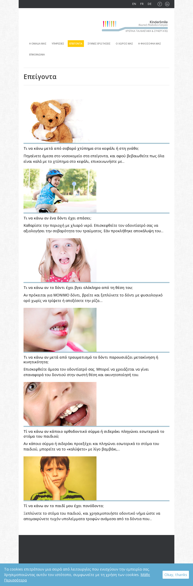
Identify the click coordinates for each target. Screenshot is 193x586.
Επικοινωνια (37, 54)
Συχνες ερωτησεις (99, 43)
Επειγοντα (75, 43)
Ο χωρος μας (124, 43)
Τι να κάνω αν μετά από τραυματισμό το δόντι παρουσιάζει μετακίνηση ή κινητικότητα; (91, 359)
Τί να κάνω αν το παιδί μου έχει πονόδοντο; (64, 505)
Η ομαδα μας (37, 43)
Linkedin (167, 3)
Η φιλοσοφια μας (149, 43)
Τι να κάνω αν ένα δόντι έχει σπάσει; (57, 218)
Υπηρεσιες (58, 43)
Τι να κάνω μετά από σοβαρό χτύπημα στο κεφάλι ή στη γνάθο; (81, 148)
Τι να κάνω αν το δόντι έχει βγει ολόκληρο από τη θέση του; (78, 287)
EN (134, 4)
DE (149, 4)
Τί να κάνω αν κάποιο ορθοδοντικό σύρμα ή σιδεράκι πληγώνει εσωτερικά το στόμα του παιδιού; (94, 433)
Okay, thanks (175, 574)
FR (142, 4)
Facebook (160, 3)
